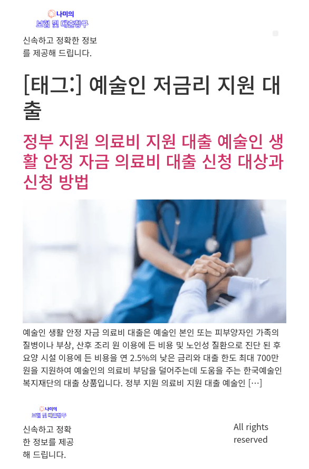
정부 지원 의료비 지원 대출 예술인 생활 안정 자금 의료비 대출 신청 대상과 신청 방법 (153, 160)
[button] (275, 33)
